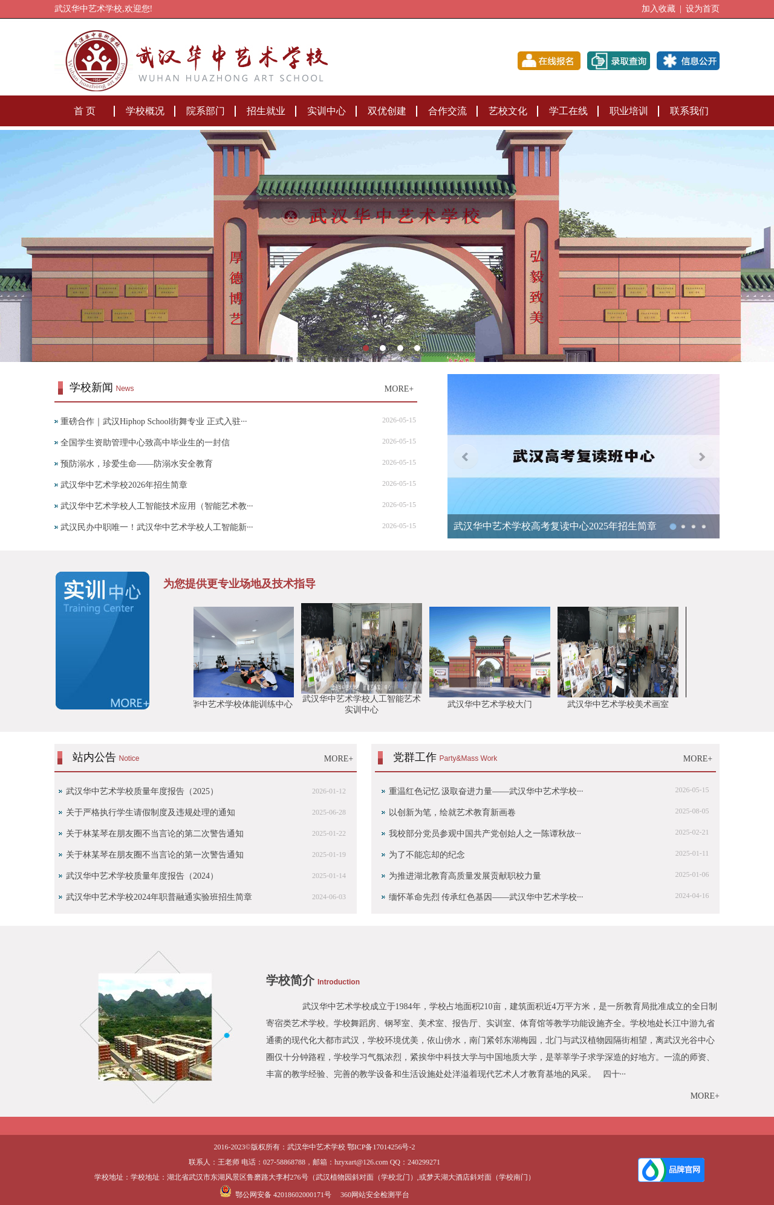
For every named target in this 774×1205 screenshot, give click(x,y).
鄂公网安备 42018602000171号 (275, 1194)
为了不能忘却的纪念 (427, 854)
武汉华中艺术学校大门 (493, 704)
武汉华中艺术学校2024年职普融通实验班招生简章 (159, 897)
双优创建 (387, 111)
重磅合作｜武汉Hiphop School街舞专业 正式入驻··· (153, 421)
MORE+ (399, 388)
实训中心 (326, 111)
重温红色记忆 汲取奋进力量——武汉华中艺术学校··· (486, 791)
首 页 (85, 111)
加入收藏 (658, 8)
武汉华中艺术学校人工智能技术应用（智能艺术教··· (156, 506)
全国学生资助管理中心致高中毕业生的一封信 (145, 442)
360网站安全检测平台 (374, 1194)
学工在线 (568, 111)
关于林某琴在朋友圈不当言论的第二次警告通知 (155, 833)
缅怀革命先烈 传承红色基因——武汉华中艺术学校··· (486, 897)
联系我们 (689, 111)
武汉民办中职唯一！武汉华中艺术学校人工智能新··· (156, 527)
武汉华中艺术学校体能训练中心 (237, 704)
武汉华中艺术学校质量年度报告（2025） (142, 791)
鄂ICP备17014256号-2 (381, 1147)
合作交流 (447, 111)
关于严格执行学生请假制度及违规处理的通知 (150, 812)
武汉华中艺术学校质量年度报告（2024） (142, 875)
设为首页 (703, 8)
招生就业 (266, 111)
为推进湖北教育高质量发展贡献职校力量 (465, 875)
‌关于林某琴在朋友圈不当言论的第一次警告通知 (155, 854)
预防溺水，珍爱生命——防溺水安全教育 (136, 463)
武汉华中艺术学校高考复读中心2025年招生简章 (555, 526)
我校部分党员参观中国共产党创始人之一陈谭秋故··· (485, 833)
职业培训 (629, 111)
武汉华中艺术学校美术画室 (621, 704)
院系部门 (205, 111)
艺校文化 (508, 111)
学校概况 (145, 111)
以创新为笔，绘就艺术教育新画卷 (452, 812)
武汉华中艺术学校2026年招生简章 (123, 484)
